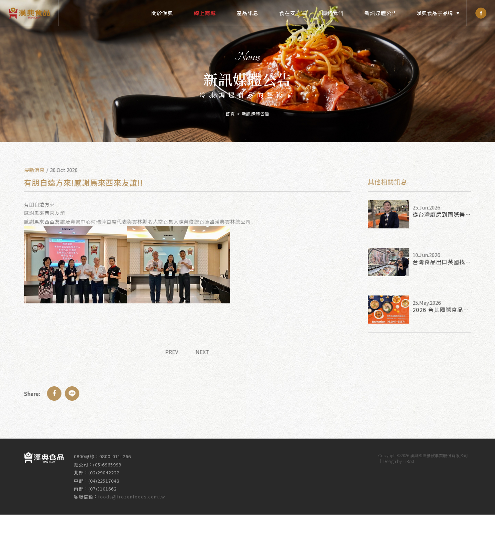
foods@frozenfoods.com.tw (131, 494)
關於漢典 (162, 13)
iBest (409, 458)
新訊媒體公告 (380, 13)
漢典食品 (29, 13)
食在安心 (290, 13)
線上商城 (205, 13)
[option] (247, 71)
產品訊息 (247, 13)
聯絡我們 (333, 13)
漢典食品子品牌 (435, 13)
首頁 (230, 111)
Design (389, 458)
